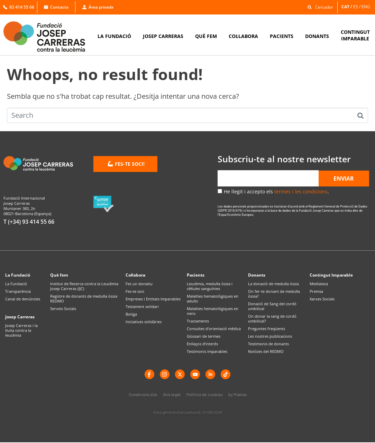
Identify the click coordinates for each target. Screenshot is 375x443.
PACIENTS (281, 36)
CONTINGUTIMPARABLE (355, 35)
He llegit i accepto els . (276, 191)
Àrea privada (97, 7)
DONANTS (317, 36)
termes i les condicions (301, 191)
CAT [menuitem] (345, 6)
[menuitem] (347, 6)
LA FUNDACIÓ (114, 36)
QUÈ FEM (206, 36)
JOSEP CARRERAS (163, 36)
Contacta (56, 7)
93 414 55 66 (18, 7)
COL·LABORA (243, 36)
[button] (318, 6)
